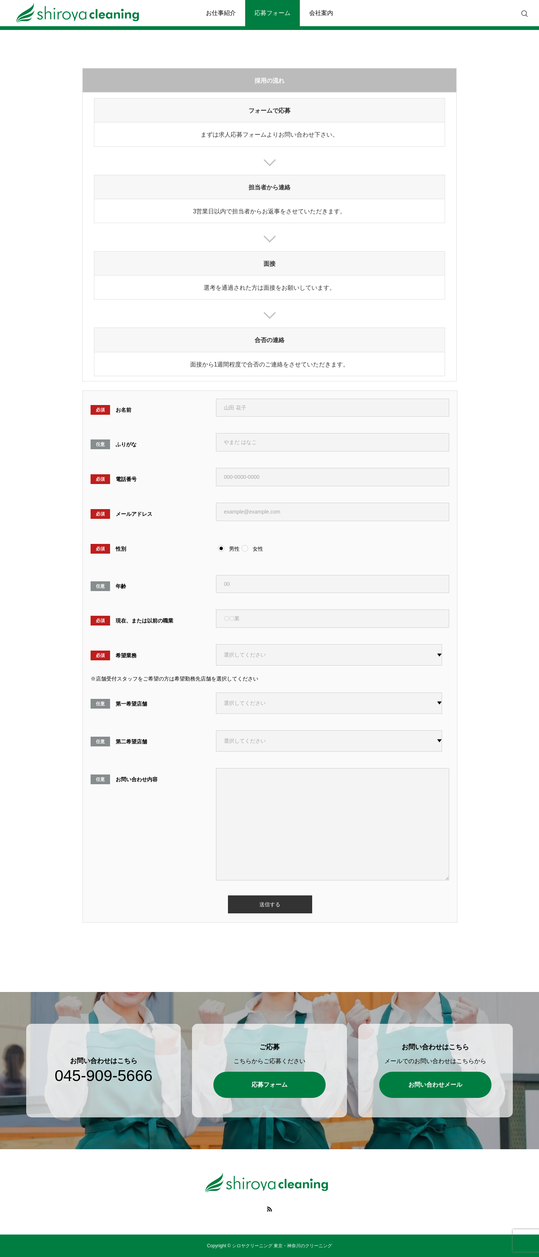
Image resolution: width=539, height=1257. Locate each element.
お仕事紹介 (221, 13)
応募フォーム (272, 13)
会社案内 (321, 13)
